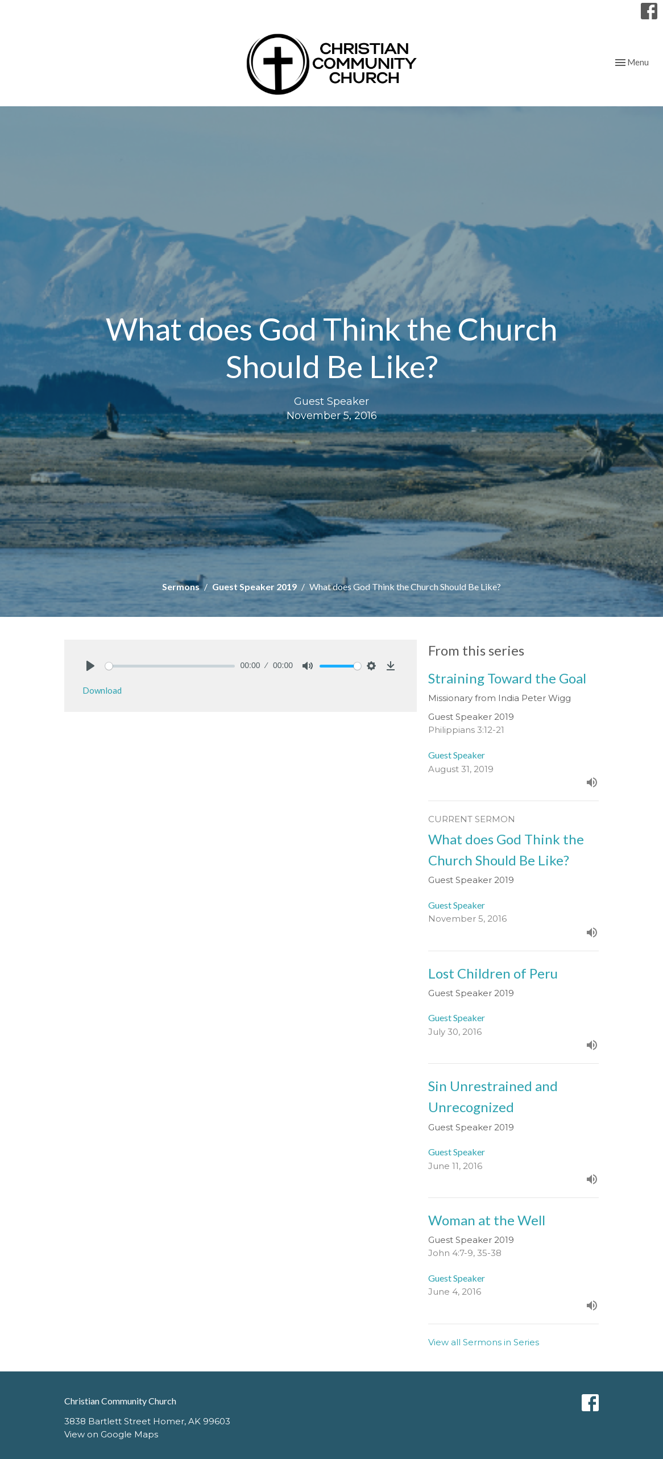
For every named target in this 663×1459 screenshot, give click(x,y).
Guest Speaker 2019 (254, 586)
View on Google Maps (111, 1434)
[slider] (170, 666)
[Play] (90, 666)
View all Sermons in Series (483, 1342)
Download (102, 690)
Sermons (181, 586)
